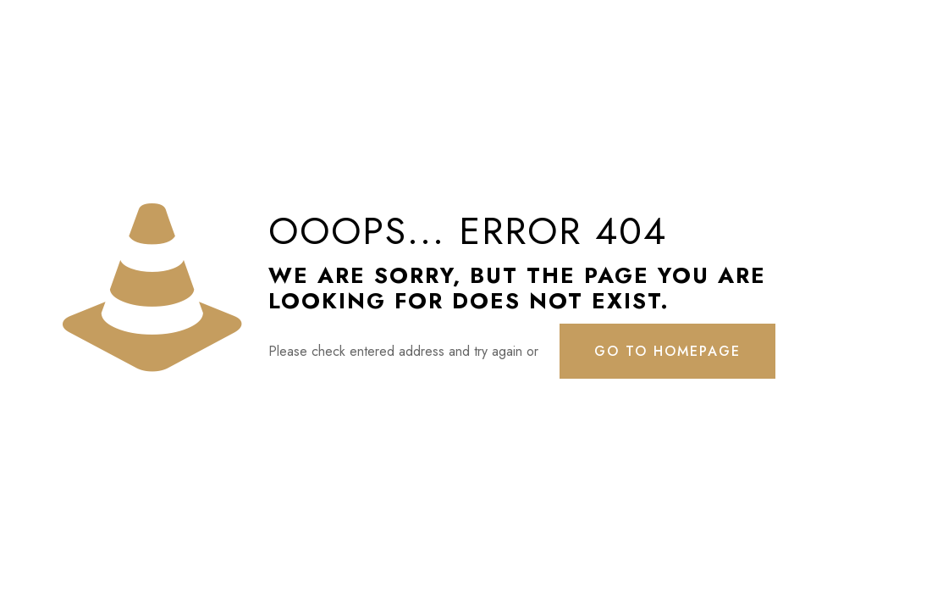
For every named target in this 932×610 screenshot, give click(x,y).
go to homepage (667, 351)
